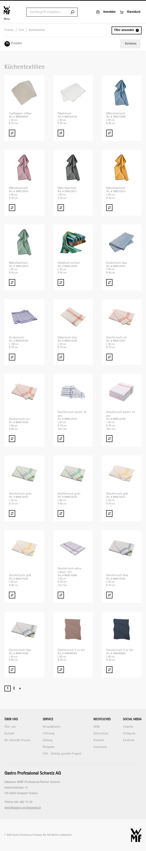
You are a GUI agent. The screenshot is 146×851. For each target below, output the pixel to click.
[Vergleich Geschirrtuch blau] (109, 595)
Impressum (100, 747)
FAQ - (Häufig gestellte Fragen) (62, 753)
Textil (21, 30)
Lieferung (48, 733)
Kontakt (9, 733)
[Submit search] (72, 12)
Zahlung (48, 740)
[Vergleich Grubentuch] (12, 357)
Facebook (128, 740)
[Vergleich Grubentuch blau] (109, 282)
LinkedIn (128, 726)
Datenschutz (101, 733)
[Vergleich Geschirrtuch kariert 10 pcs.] (61, 438)
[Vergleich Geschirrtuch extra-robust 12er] (61, 595)
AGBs (96, 726)
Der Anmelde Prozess (17, 740)
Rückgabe (49, 747)
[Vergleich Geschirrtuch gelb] (109, 513)
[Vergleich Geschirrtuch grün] (12, 513)
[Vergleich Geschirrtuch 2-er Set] (61, 669)
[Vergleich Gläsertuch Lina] (61, 357)
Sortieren (130, 43)
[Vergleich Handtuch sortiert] (61, 282)
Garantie (98, 740)
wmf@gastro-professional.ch (22, 807)
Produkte (9, 30)
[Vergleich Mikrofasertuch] (109, 133)
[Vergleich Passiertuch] (61, 133)
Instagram (129, 733)
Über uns (10, 726)
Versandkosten (51, 726)
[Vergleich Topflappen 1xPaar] (12, 133)
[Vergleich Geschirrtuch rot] (109, 357)
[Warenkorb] (130, 12)
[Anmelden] (106, 12)
